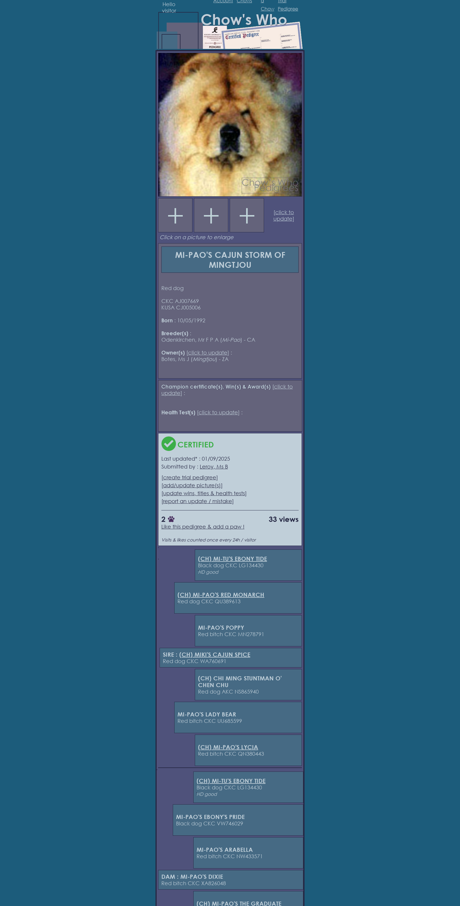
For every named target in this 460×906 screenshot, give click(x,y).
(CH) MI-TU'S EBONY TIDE (232, 558)
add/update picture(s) (192, 485)
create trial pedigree (189, 477)
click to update (283, 215)
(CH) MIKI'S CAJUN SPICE (214, 654)
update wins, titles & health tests (204, 493)
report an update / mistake (197, 501)
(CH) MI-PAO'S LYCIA (228, 747)
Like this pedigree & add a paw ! (202, 526)
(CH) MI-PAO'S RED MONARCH (220, 594)
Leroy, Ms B (214, 466)
